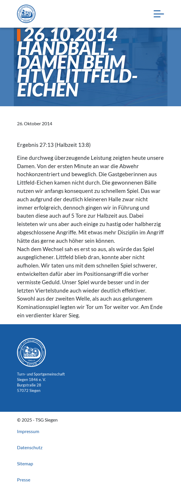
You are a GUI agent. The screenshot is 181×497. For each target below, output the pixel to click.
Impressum (28, 431)
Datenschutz (29, 447)
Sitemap (25, 463)
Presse (23, 479)
